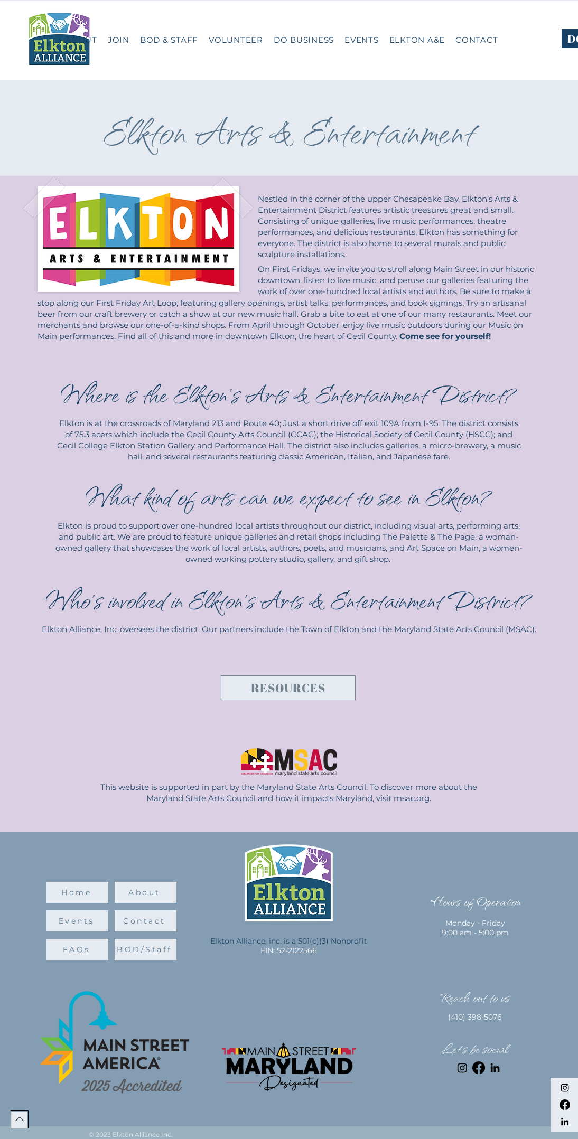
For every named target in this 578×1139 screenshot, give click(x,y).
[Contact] (145, 920)
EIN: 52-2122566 (288, 950)
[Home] (77, 892)
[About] (145, 892)
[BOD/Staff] (145, 949)
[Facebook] (565, 1104)
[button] (303, 40)
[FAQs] (77, 949)
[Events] (77, 920)
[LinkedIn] (565, 1121)
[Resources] (288, 687)
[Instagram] (565, 1087)
